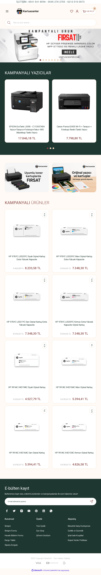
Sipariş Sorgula (11, 548)
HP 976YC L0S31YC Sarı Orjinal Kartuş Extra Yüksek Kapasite (27, 324)
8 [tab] (60, 60)
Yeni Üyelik (40, 529)
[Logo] (27, 11)
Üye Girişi (40, 533)
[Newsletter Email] (50, 504)
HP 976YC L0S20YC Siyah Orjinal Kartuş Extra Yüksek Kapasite (27, 258)
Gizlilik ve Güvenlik (75, 533)
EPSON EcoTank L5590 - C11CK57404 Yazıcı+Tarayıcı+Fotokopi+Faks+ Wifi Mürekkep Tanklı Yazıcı (27, 129)
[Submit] (91, 504)
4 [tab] (49, 60)
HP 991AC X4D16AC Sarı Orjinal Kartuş (27, 455)
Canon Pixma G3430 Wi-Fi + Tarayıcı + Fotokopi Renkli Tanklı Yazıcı (74, 128)
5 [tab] (52, 60)
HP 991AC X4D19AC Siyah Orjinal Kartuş (26, 389)
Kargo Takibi (10, 543)
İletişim (8, 529)
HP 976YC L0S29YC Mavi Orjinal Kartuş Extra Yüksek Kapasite (74, 258)
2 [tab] (43, 60)
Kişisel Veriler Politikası (77, 543)
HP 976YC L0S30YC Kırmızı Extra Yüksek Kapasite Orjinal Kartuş (74, 324)
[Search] (50, 22)
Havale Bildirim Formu (14, 538)
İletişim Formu (11, 533)
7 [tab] (58, 60)
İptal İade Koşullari (76, 538)
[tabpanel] (50, 45)
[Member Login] (74, 11)
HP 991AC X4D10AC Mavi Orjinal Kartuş (74, 389)
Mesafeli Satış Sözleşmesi (79, 529)
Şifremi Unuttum (43, 538)
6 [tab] (55, 60)
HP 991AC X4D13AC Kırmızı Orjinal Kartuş (74, 455)
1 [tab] (40, 60)
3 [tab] (46, 60)
